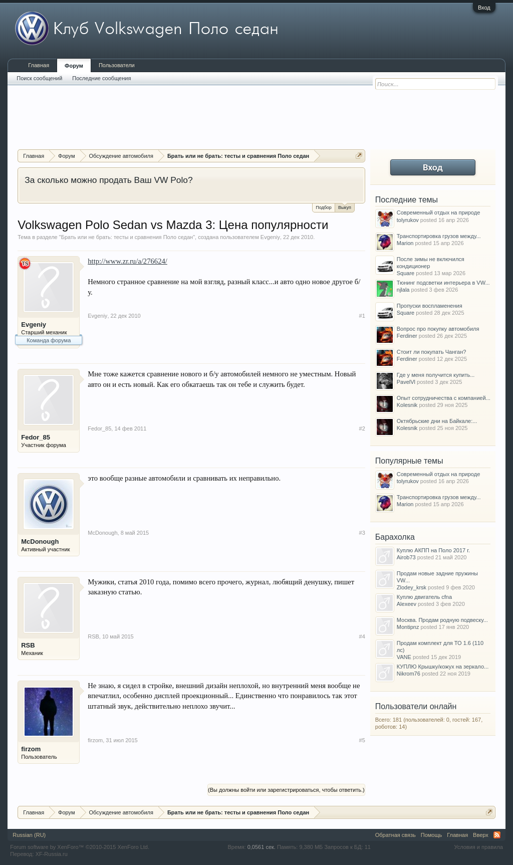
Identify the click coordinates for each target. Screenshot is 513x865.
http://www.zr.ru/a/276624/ (127, 261)
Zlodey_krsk (411, 587)
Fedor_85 (35, 437)
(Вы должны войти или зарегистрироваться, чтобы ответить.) (286, 790)
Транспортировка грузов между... (439, 236)
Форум (74, 66)
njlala (403, 290)
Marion (405, 243)
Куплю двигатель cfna (424, 597)
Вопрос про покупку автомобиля (438, 329)
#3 (362, 533)
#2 (362, 428)
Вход (484, 8)
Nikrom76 (408, 674)
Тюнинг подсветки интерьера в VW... (443, 283)
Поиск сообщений (39, 78)
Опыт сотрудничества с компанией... (443, 398)
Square (405, 273)
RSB (28, 645)
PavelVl (406, 382)
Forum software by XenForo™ (79, 847)
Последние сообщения (101, 78)
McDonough (40, 541)
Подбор (324, 207)
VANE (404, 657)
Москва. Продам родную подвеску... (442, 620)
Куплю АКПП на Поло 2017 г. (433, 550)
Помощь (431, 835)
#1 (362, 316)
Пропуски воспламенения (429, 306)
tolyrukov (408, 220)
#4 (362, 636)
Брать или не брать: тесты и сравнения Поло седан (127, 237)
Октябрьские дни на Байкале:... (437, 421)
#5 (362, 740)
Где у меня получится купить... (436, 375)
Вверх (480, 835)
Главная (38, 65)
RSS (496, 834)
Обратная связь (395, 835)
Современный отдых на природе (438, 212)
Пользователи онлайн (416, 706)
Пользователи (117, 65)
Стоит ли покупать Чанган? (431, 352)
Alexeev (406, 604)
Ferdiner (407, 336)
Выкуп (344, 206)
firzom (31, 749)
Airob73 (406, 557)
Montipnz (408, 627)
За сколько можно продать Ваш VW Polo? (108, 180)
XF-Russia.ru (52, 854)
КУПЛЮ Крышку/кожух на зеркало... (442, 667)
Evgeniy (270, 237)
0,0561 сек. (261, 847)
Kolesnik (407, 405)
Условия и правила (478, 847)
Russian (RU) (29, 835)
